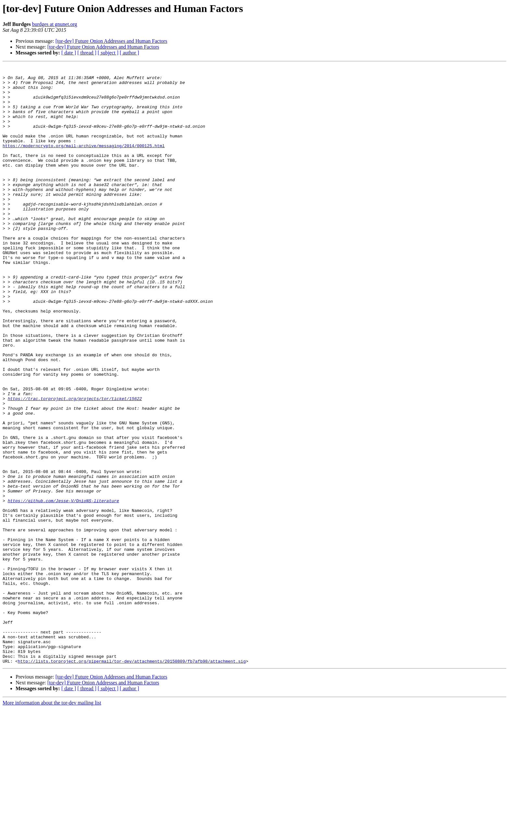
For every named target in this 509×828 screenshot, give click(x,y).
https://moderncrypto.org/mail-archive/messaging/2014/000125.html (84, 162)
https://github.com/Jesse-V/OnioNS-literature (63, 588)
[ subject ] (108, 52)
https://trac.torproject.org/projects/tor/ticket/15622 (75, 465)
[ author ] (129, 52)
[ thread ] (86, 52)
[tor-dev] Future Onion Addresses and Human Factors (112, 41)
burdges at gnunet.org (54, 24)
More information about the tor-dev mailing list (52, 822)
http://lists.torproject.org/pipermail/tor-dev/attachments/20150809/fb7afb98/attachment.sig (132, 781)
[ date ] (68, 52)
